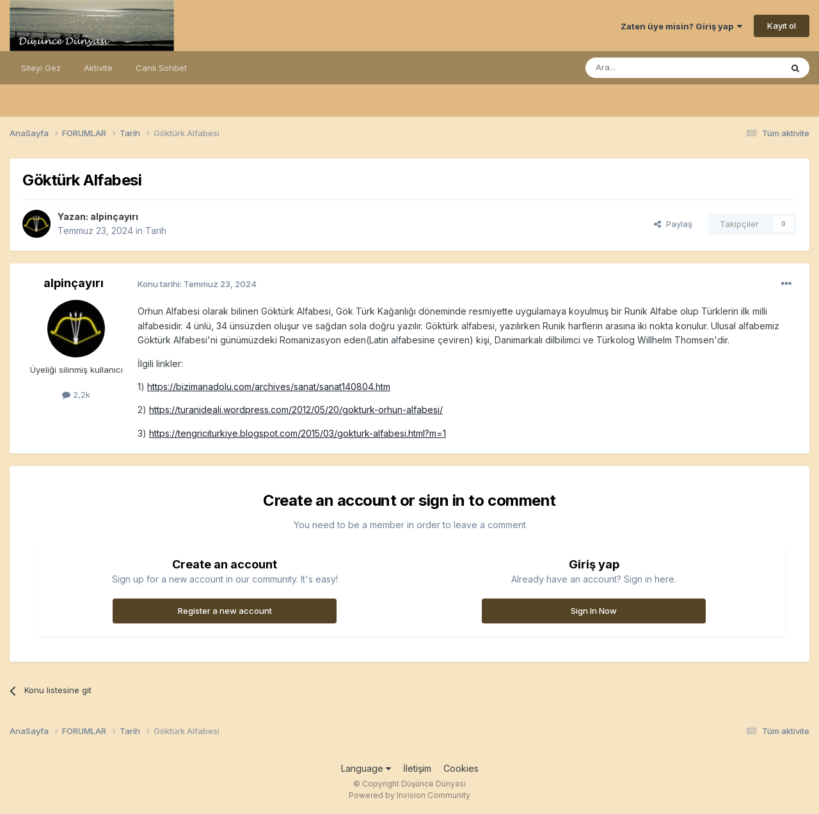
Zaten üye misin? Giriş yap (681, 26)
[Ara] (650, 68)
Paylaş (673, 224)
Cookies (461, 768)
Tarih (155, 230)
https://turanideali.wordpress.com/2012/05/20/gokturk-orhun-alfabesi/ (296, 409)
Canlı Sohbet (161, 68)
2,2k (76, 394)
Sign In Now (594, 611)
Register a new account (225, 611)
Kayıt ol (781, 25)
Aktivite (98, 68)
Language (366, 768)
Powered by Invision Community (409, 795)
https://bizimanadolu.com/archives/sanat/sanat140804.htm (268, 386)
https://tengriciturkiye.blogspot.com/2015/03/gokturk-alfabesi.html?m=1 (297, 433)
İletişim (417, 768)
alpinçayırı (114, 216)
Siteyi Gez (41, 68)
